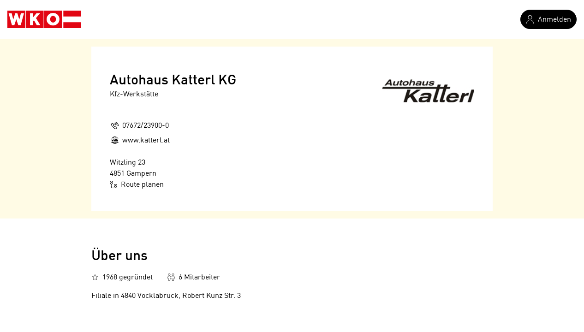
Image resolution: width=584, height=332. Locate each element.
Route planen (137, 184)
